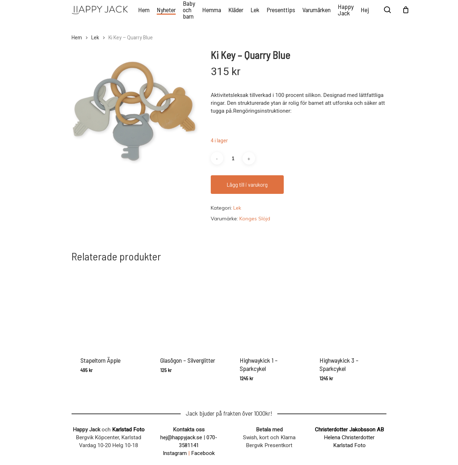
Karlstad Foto (128, 430)
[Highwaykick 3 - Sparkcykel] (348, 308)
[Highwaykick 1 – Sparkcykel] (268, 308)
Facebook (203, 453)
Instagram (175, 453)
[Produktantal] (233, 158)
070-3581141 (198, 441)
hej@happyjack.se (181, 437)
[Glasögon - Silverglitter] (189, 308)
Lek (95, 37)
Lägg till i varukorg (247, 184)
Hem (77, 37)
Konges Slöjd (254, 218)
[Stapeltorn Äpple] (109, 308)
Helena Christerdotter (349, 437)
